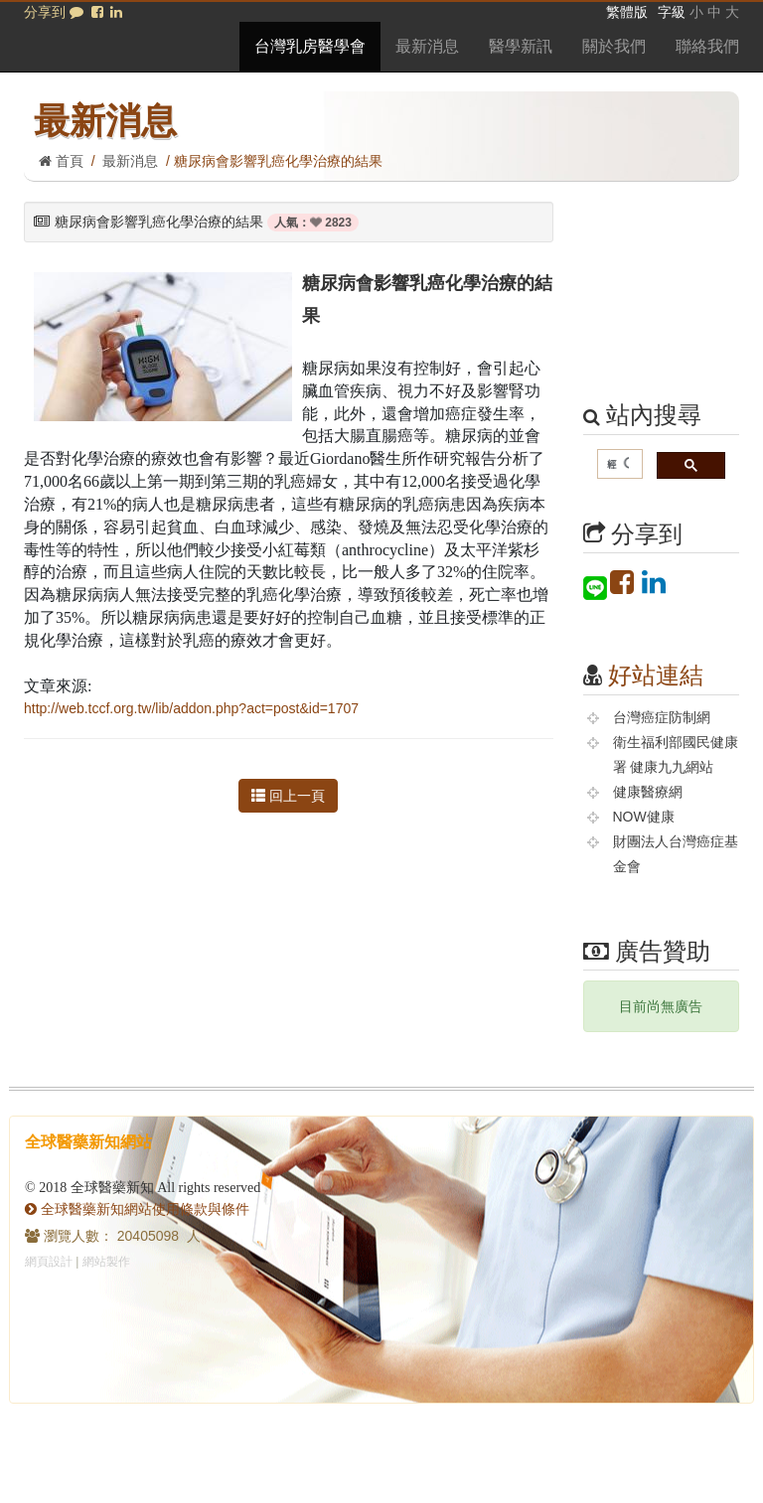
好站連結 (655, 675)
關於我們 (614, 46)
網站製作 (106, 1262)
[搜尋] (618, 464)
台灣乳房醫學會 (310, 46)
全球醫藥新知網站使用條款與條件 (137, 1209)
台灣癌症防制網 (661, 717)
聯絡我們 (707, 46)
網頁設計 (49, 1262)
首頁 (61, 161)
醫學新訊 (520, 46)
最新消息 (427, 46)
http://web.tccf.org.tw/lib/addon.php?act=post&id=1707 (191, 708)
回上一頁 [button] (288, 796)
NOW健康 (644, 817)
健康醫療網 (648, 792)
